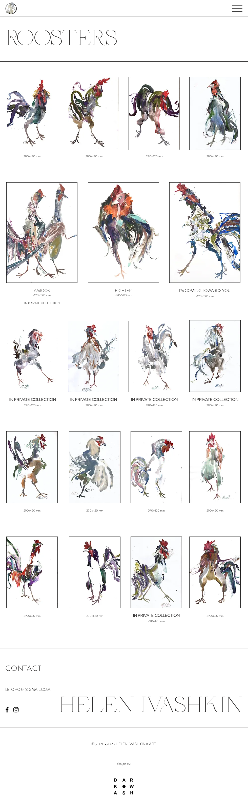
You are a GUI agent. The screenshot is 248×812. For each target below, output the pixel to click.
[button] (237, 8)
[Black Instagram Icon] (15, 709)
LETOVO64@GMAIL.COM (28, 689)
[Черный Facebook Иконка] (7, 709)
